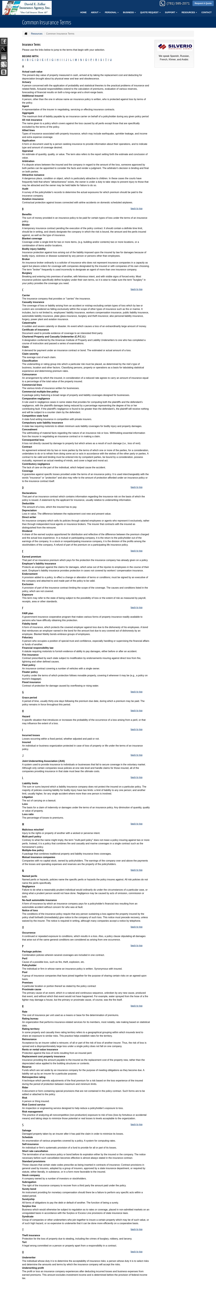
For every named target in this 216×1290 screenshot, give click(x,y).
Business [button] (129, 12)
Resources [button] (189, 12)
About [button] (96, 12)
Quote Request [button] (150, 12)
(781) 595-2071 (178, 3)
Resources (36, 33)
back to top (136, 208)
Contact (206, 12)
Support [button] (171, 12)
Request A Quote (203, 3)
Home (83, 12)
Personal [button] (112, 12)
